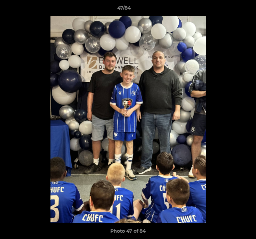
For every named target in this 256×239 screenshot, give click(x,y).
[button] (228, 10)
